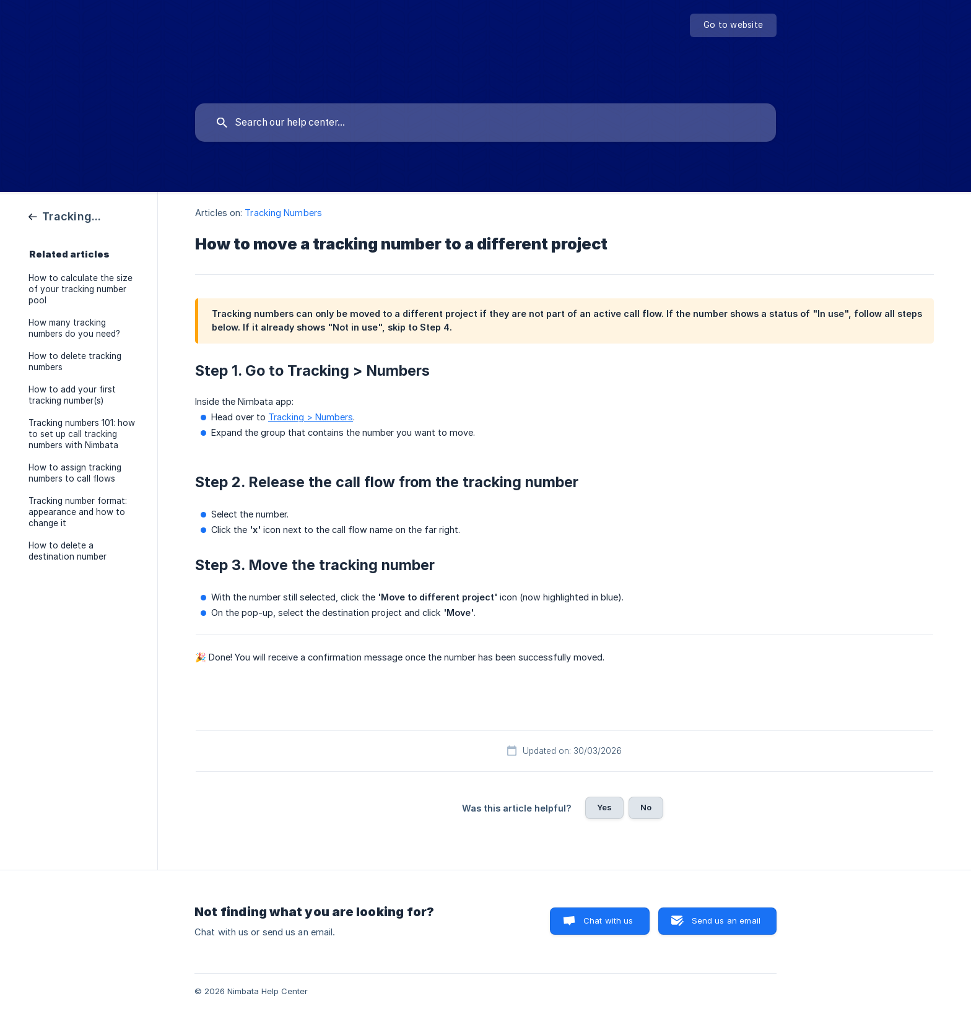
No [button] (645, 807)
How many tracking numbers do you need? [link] (74, 328)
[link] (66, 216)
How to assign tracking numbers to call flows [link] (74, 472)
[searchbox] (485, 122)
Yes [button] (604, 807)
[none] (733, 25)
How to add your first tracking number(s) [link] (72, 394)
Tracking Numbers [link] (283, 212)
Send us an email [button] (726, 920)
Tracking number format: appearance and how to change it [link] (77, 512)
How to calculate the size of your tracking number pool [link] (80, 289)
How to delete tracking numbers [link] (74, 361)
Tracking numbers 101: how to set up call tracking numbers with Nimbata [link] (81, 434)
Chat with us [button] (608, 920)
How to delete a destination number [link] (67, 550)
